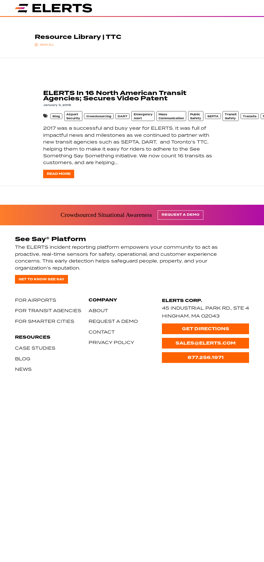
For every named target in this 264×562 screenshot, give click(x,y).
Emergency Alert (143, 117)
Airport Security (73, 117)
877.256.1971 (206, 357)
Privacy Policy (111, 342)
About (98, 310)
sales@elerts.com (205, 343)
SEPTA (213, 116)
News (23, 369)
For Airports (35, 300)
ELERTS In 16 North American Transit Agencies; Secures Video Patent (114, 95)
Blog (56, 116)
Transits (250, 116)
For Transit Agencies (48, 310)
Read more (59, 173)
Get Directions (205, 328)
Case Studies (35, 348)
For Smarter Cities (44, 321)
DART (122, 116)
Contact (102, 332)
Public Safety (195, 117)
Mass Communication (171, 117)
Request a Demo (180, 214)
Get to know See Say (41, 279)
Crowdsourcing (98, 116)
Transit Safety (231, 117)
